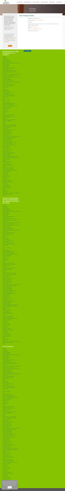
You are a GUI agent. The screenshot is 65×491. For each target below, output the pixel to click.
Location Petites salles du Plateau (8, 103)
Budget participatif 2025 (7, 61)
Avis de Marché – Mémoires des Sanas (9, 70)
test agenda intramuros (7, 163)
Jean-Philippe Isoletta (6, 176)
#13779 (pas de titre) (6, 185)
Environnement (5, 89)
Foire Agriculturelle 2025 (7, 186)
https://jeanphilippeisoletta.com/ (36, 28)
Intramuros (4, 109)
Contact (4, 88)
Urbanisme (4, 160)
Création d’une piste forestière (8, 80)
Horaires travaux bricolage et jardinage (9, 126)
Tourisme (4, 166)
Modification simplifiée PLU (7, 161)
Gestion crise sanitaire (6, 99)
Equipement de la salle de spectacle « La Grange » (11, 62)
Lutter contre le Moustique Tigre (8, 94)
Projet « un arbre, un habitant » (8, 85)
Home (4, 100)
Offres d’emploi (5, 191)
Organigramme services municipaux (9, 115)
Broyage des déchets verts (7, 153)
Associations (5, 177)
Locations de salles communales (8, 104)
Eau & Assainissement (6, 146)
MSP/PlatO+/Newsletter (7, 107)
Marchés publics (5, 66)
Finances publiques (6, 64)
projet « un (4, 122)
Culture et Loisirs (5, 179)
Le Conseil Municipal (6, 65)
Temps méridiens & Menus (7, 133)
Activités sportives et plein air (8, 167)
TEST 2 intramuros (6, 162)
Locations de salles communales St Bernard (10, 157)
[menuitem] (19, 2)
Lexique (4, 189)
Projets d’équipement (6, 69)
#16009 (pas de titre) (6, 60)
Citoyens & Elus (5, 59)
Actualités (4, 56)
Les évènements (5, 184)
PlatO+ (4, 113)
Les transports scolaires (7, 132)
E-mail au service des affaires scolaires (9, 142)
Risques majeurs (5, 97)
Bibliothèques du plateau (7, 180)
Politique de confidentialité (7, 121)
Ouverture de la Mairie (6, 117)
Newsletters (5, 112)
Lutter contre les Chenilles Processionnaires (10, 105)
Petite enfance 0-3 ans (7, 151)
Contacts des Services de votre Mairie (9, 137)
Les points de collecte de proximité (9, 152)
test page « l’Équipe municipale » (8, 165)
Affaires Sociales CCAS (6, 134)
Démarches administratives (7, 138)
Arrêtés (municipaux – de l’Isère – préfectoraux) (11, 136)
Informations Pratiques (7, 131)
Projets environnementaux (7, 79)
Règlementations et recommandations (9, 124)
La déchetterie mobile (6, 155)
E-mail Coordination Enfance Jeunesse (9, 145)
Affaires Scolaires (6, 128)
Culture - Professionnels (39, 20)
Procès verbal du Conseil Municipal (9, 67)
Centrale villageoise (6, 90)
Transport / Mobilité (6, 158)
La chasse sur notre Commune (8, 92)
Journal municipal (5, 110)
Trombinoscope (5, 174)
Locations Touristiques (7, 171)
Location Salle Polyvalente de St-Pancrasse (10, 156)
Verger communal (6, 86)
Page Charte (5, 118)
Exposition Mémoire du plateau (8, 181)
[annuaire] (10, 46)
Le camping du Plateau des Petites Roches (10, 170)
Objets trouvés (5, 190)
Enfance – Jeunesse (6, 147)
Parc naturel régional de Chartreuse (9, 95)
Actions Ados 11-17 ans (7, 148)
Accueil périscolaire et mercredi (8, 129)
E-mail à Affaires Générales (7, 139)
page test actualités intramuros (8, 114)
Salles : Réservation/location (7, 194)
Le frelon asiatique (6, 93)
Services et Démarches (7, 127)
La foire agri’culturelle (6, 102)
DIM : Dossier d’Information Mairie (9, 84)
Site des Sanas (5, 172)
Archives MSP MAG (6, 108)
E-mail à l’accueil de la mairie (7, 141)
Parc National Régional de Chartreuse (9, 119)
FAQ (3, 98)
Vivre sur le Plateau (6, 175)
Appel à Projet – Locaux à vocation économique (11, 193)
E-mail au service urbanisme (7, 143)
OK (9, 487)
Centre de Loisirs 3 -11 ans (7, 150)
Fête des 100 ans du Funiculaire (8, 169)
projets (4, 123)
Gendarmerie (5, 182)
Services (4, 195)
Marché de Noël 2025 (6, 187)
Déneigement (5, 57)
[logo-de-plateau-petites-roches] (6, 2)
